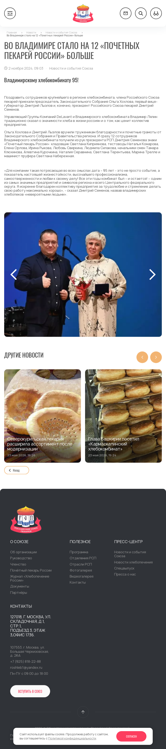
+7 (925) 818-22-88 (25, 663)
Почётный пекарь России (31, 572)
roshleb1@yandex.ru (26, 669)
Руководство (21, 560)
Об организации (23, 554)
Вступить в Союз (30, 693)
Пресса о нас (125, 576)
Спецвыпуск (124, 570)
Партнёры (18, 594)
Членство (18, 566)
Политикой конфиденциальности (72, 738)
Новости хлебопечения (133, 564)
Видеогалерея (81, 578)
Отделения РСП (83, 560)
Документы (19, 588)
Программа (79, 554)
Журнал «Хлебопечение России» (29, 580)
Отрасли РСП (81, 566)
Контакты (78, 584)
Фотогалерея (81, 572)
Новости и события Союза (130, 556)
